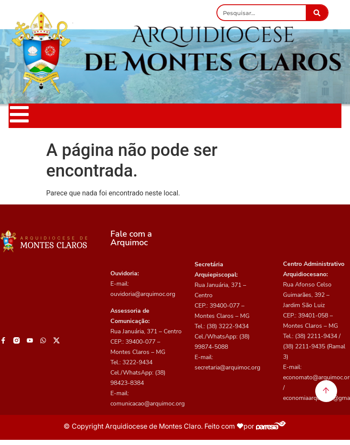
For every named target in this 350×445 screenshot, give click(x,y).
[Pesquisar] (317, 12)
